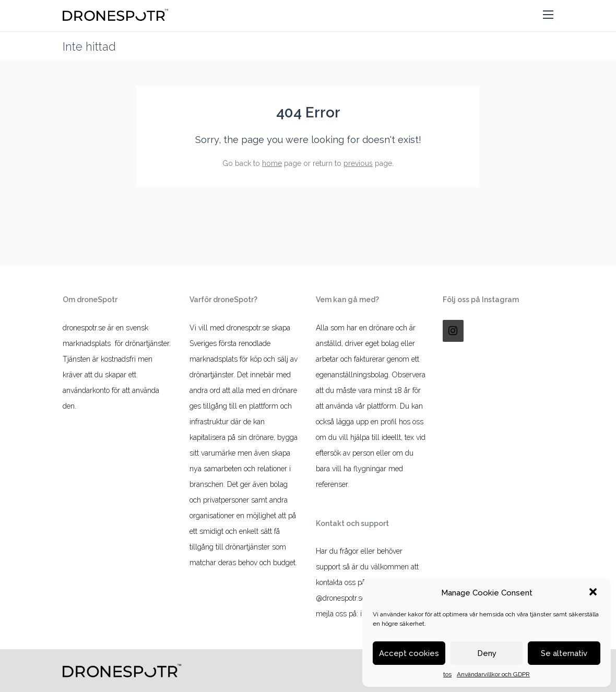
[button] (594, 593)
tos (447, 674)
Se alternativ (564, 653)
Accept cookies (409, 653)
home (272, 163)
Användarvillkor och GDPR (493, 674)
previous (358, 163)
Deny (486, 653)
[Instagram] (453, 331)
